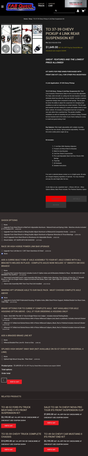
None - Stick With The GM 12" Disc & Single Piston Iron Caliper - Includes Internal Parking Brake (36, 316)
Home (26, 19)
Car (51, 5)
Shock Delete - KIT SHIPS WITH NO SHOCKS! (23, 240)
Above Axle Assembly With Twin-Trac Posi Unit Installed (27, 284)
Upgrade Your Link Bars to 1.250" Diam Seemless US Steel (27, 251)
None (6, 225)
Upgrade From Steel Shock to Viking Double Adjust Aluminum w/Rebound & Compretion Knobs (40, 232)
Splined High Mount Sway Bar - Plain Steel (22, 359)
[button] (39, 26)
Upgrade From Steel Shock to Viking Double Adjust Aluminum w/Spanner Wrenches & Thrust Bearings (42, 234)
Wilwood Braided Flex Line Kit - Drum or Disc (22, 342)
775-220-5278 (75, 4)
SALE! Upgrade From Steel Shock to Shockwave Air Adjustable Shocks (31, 237)
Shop (30, 19)
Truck (41, 5)
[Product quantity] (4, 380)
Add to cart (14, 382)
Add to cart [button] (9, 426)
